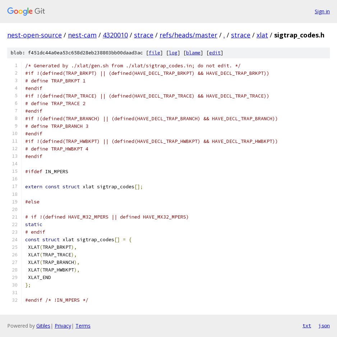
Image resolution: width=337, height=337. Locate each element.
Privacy (63, 325)
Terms (83, 325)
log (173, 53)
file (154, 53)
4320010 (115, 35)
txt (307, 325)
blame (193, 53)
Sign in (322, 11)
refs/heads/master (188, 35)
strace (143, 35)
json (324, 325)
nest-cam (82, 35)
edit (215, 53)
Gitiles (43, 325)
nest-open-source (34, 35)
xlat (262, 35)
